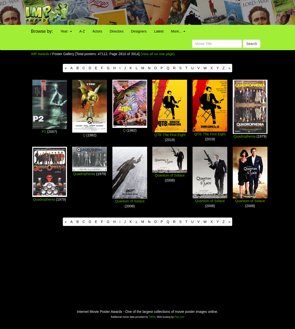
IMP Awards (40, 54)
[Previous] (66, 68)
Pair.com (179, 317)
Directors (117, 31)
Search (251, 44)
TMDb (152, 317)
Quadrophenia (244, 136)
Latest (159, 31)
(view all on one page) (158, 54)
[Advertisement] (184, 12)
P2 (44, 132)
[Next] (229, 68)
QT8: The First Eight (170, 135)
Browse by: (42, 31)
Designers (139, 31)
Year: (66, 31)
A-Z (82, 31)
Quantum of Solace (130, 201)
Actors (97, 31)
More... (178, 31)
